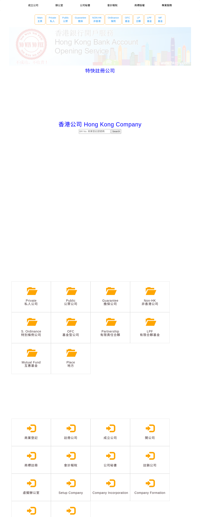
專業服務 (167, 5)
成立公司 (33, 5)
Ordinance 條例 (113, 19)
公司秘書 (85, 5)
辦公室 (59, 5)
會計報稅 (112, 5)
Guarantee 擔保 (80, 19)
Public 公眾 (65, 19)
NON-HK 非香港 (97, 19)
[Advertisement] (100, 97)
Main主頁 (40, 19)
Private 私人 (52, 19)
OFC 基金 (127, 19)
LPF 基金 (149, 19)
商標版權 (139, 5)
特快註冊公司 (100, 70)
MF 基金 (160, 19)
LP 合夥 (138, 19)
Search (116, 131)
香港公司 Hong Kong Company (99, 124)
